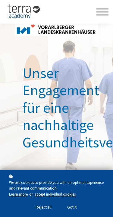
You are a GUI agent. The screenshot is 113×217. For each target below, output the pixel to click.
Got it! (72, 207)
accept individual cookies (55, 194)
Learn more (18, 194)
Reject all (44, 207)
